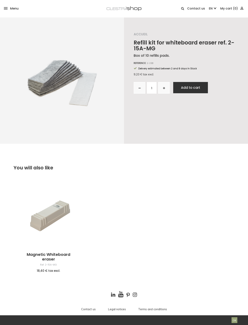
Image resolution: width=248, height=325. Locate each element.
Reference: (140, 63)
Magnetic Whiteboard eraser (48, 256)
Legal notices (117, 309)
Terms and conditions (152, 309)
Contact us (196, 8)
